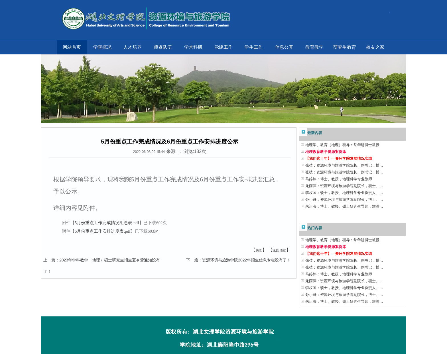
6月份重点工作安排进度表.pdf (103, 231)
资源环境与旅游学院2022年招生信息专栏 (238, 260)
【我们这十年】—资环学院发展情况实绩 (338, 158)
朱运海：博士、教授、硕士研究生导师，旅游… (344, 206)
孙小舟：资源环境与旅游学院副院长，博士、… (344, 199)
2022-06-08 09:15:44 (149, 152)
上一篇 (49, 260)
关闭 (258, 250)
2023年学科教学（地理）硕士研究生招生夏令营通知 (105, 260)
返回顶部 (279, 250)
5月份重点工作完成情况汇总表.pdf (107, 222)
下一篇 (192, 260)
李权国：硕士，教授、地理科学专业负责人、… (344, 193)
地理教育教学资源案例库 (325, 152)
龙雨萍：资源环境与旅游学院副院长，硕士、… (344, 186)
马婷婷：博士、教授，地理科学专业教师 (338, 179)
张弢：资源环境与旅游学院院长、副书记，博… (344, 165)
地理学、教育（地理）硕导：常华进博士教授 (342, 145)
